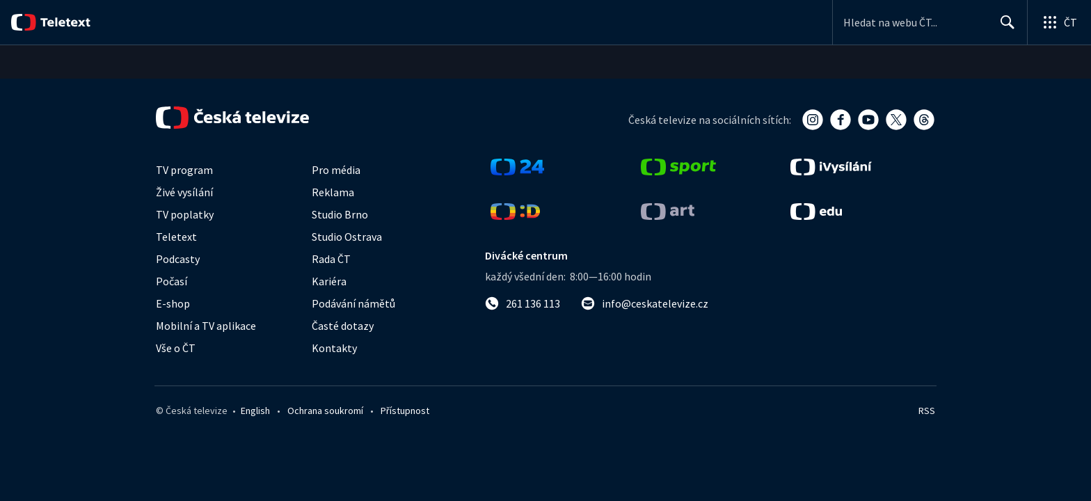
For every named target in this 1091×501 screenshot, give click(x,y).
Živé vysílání (184, 192)
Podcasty (178, 259)
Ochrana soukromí (325, 410)
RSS (926, 410)
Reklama (333, 192)
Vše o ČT (176, 348)
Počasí (171, 281)
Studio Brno (340, 214)
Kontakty (334, 348)
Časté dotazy (343, 326)
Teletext (176, 237)
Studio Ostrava (347, 237)
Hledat (1004, 28)
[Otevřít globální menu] (1059, 22)
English (255, 410)
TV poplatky (185, 214)
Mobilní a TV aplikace (206, 326)
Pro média (336, 170)
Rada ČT (331, 259)
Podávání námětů (353, 303)
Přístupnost (405, 410)
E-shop (173, 303)
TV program (184, 170)
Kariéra (329, 281)
